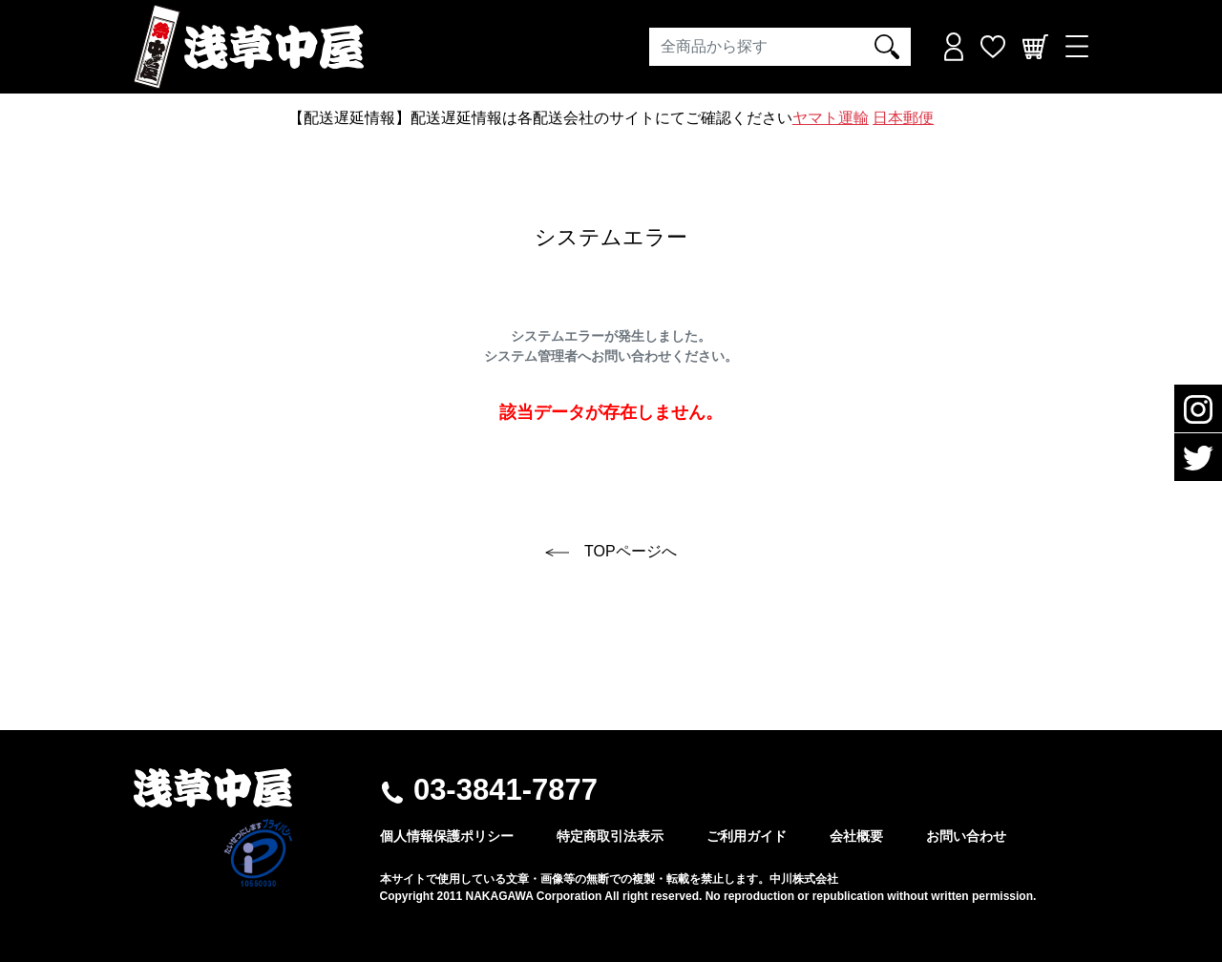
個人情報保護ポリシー (447, 836)
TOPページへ (610, 551)
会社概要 (856, 836)
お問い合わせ (966, 836)
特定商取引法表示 (610, 836)
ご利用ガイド (746, 836)
